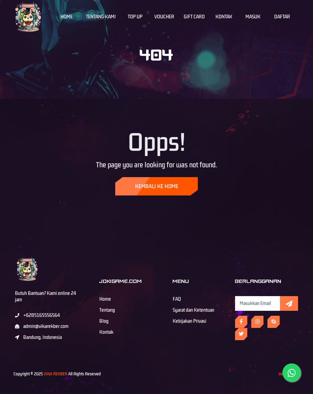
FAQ (177, 299)
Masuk (252, 16)
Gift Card (194, 16)
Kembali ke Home (156, 186)
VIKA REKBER (55, 374)
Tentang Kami (101, 16)
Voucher (164, 16)
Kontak (223, 16)
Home (67, 16)
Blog (104, 321)
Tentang (107, 310)
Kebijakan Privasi (189, 321)
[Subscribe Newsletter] (257, 303)
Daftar (282, 16)
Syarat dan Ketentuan (193, 310)
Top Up (135, 16)
